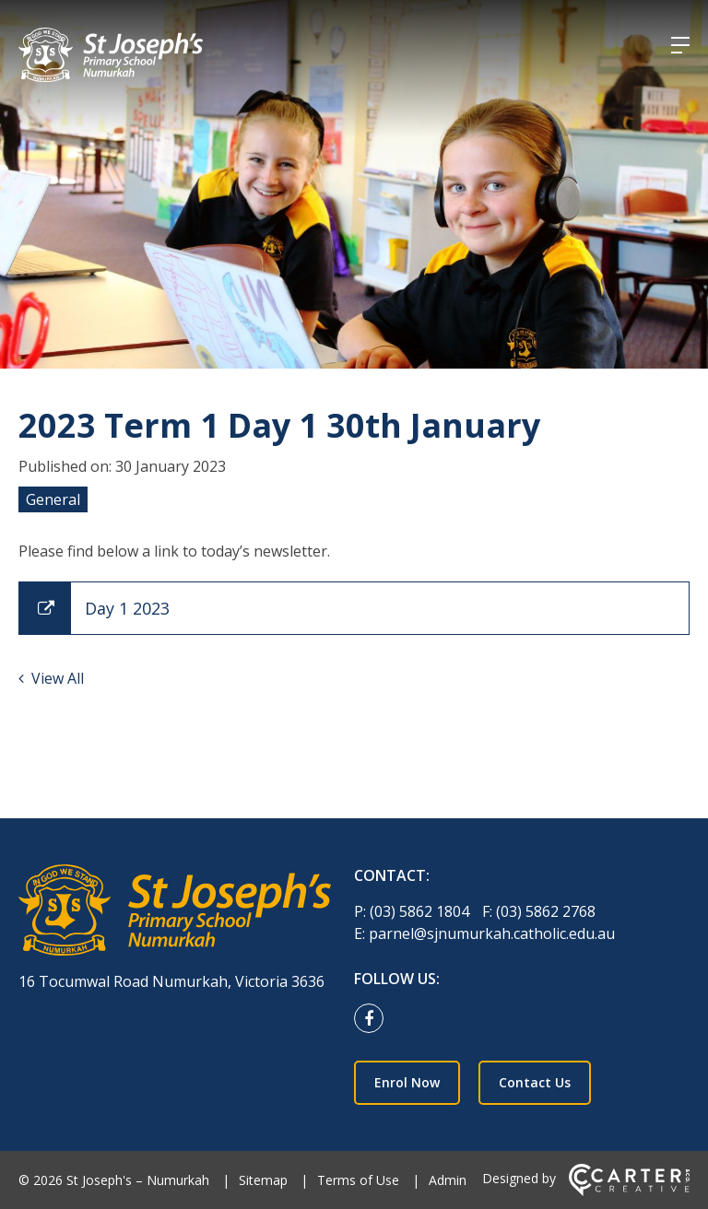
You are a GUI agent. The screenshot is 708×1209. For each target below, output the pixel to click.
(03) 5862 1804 (421, 911)
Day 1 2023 (127, 608)
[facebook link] (373, 1019)
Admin (447, 1180)
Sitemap (263, 1180)
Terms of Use (358, 1180)
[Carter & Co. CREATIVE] (629, 1191)
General (53, 499)
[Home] (174, 912)
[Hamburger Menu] (680, 45)
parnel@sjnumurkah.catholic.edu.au (492, 933)
